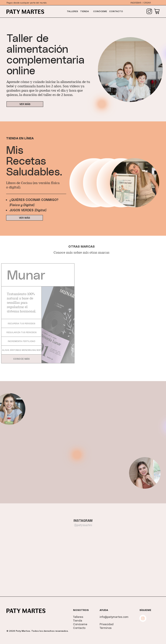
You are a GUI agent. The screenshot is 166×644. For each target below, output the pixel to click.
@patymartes (83, 525)
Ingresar (135, 2)
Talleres (72, 11)
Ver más (24, 104)
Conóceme (100, 11)
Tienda (84, 11)
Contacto (116, 11)
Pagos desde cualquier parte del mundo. (26, 2)
